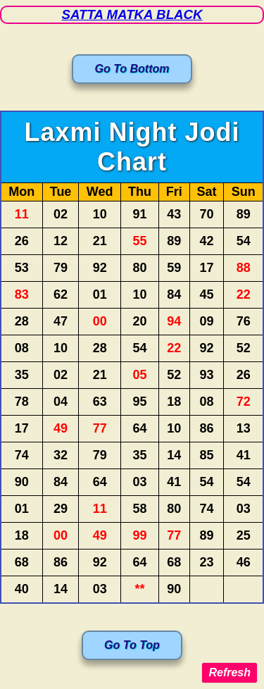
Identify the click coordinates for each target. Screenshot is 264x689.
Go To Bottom (131, 69)
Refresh (229, 672)
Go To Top (132, 645)
